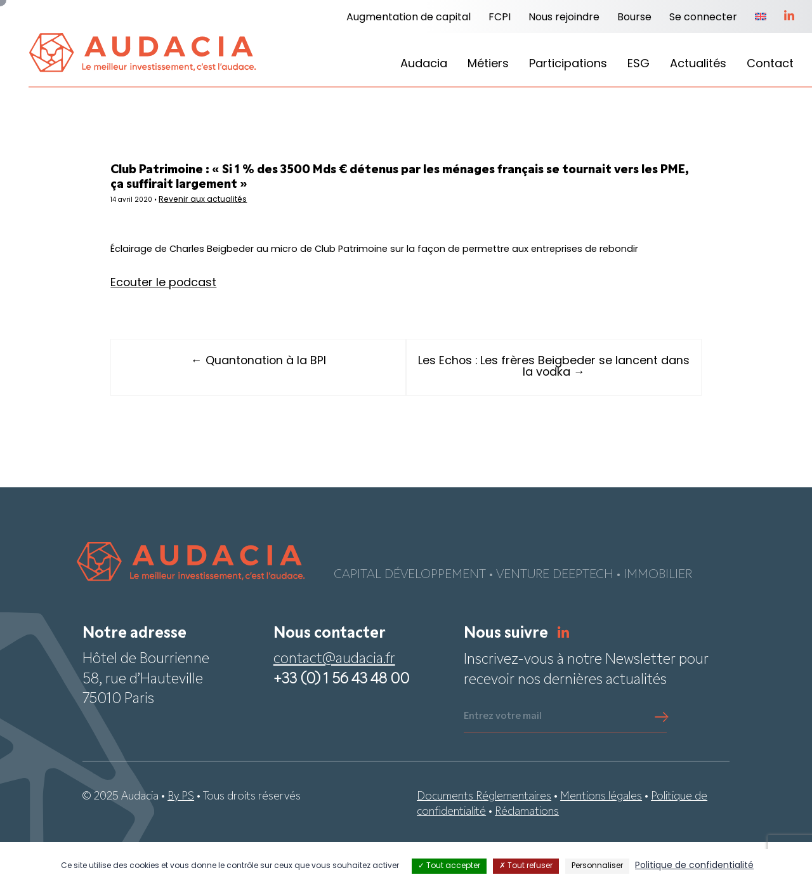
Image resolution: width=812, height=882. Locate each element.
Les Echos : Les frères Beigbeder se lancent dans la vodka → (536, 407)
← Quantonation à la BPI (276, 401)
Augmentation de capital (408, 18)
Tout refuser (526, 866)
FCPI (499, 18)
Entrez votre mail (503, 757)
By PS (180, 836)
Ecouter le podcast (199, 323)
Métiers (488, 64)
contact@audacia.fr (334, 700)
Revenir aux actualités (247, 208)
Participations (568, 64)
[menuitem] (760, 18)
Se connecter (703, 18)
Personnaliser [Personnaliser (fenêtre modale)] (597, 866)
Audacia (423, 64)
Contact (770, 64)
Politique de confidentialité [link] (694, 866)
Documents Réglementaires (484, 836)
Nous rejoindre (563, 18)
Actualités (698, 64)
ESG (638, 64)
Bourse (634, 18)
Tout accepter (449, 866)
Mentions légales (601, 836)
